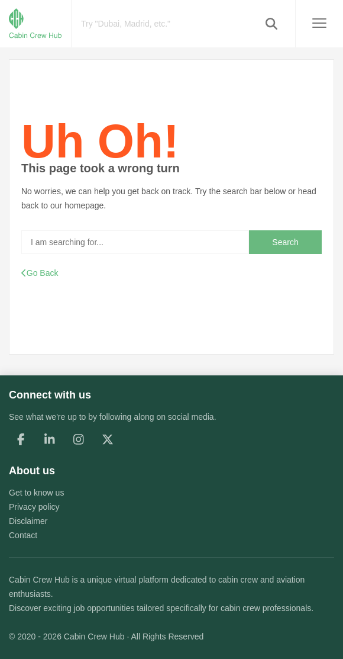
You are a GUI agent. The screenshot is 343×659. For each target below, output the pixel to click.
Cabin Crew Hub (39, 579)
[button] (271, 23)
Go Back (39, 273)
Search (285, 242)
